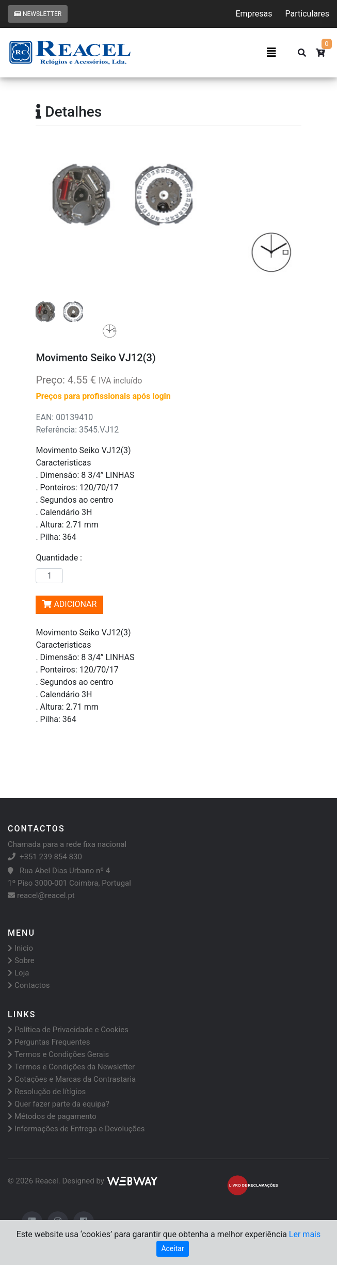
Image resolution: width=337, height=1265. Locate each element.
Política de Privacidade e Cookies (68, 1029)
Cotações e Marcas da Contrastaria (72, 1079)
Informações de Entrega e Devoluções (76, 1128)
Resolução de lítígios (47, 1091)
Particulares (307, 14)
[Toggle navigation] (271, 52)
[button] (55, 216)
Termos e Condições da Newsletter (71, 1066)
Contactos (29, 985)
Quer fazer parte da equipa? (58, 1104)
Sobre (21, 960)
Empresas (253, 14)
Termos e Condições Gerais (58, 1054)
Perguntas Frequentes (49, 1042)
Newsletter (37, 14)
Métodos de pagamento (52, 1116)
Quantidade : (61, 558)
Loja (18, 973)
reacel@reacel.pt (41, 895)
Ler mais (304, 1234)
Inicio (20, 948)
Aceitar (172, 1248)
